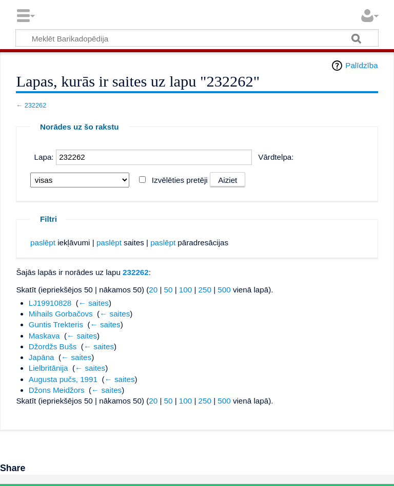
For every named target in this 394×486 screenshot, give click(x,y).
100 (185, 289)
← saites (93, 303)
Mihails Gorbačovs (61, 313)
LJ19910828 (50, 303)
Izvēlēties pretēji (180, 180)
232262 (36, 105)
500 (224, 289)
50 (168, 289)
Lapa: (44, 157)
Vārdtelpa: (275, 157)
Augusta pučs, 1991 (63, 379)
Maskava (44, 335)
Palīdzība (361, 65)
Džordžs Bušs (53, 346)
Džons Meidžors (57, 390)
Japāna (41, 357)
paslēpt (42, 242)
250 (205, 289)
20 (153, 289)
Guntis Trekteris (56, 324)
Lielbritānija (48, 368)
